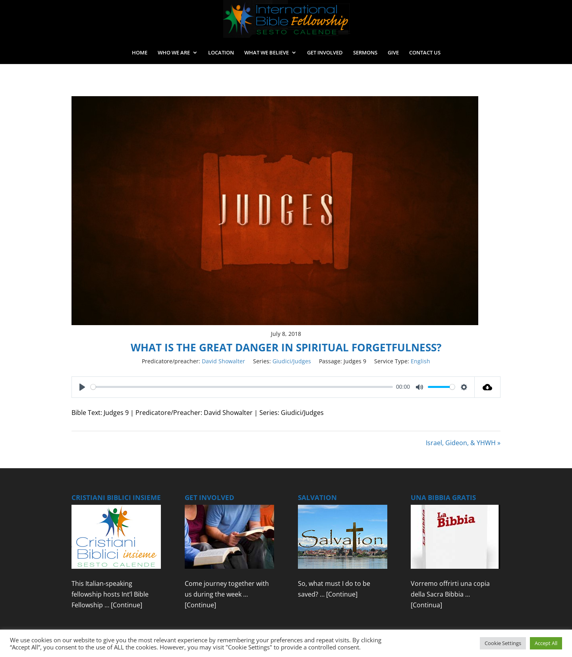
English (420, 361)
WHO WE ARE (174, 53)
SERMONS (365, 53)
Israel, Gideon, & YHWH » (463, 442)
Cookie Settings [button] (503, 643)
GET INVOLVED (325, 53)
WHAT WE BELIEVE (266, 53)
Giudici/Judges (291, 361)
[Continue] (126, 605)
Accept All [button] (546, 643)
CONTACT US (425, 53)
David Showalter (223, 361)
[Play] (82, 387)
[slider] (242, 387)
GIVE (393, 53)
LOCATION (221, 53)
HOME (139, 53)
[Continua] (426, 605)
